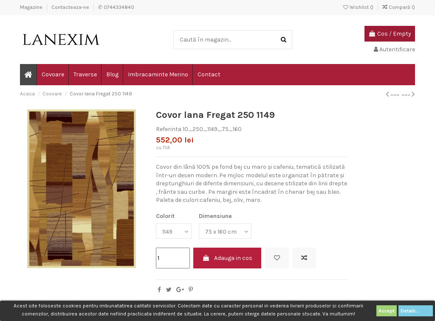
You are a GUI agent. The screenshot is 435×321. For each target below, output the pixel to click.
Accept (387, 311)
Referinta (168, 129)
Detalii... (416, 311)
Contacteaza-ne (70, 7)
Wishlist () (359, 7)
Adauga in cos (227, 258)
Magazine (32, 7)
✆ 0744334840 (116, 7)
